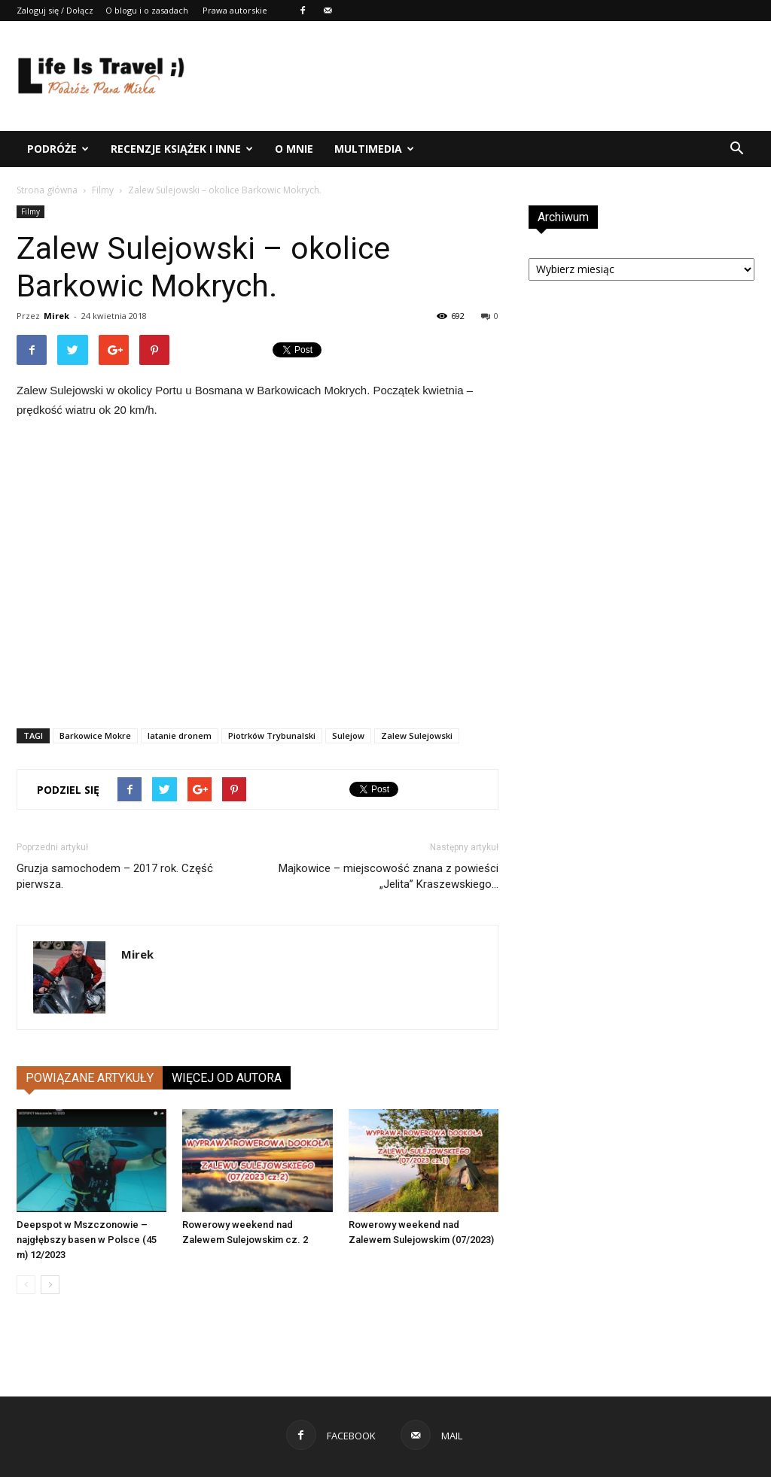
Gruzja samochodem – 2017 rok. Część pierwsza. (115, 876)
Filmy (103, 190)
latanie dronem (180, 735)
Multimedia (374, 148)
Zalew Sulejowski (417, 735)
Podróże (58, 148)
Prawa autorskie (235, 10)
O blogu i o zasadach (146, 10)
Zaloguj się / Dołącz (55, 10)
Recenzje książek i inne (182, 148)
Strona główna (47, 190)
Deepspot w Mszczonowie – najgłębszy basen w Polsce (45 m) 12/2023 (87, 1239)
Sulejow (348, 735)
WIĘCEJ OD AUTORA (227, 1078)
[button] (736, 149)
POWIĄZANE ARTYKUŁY (90, 1078)
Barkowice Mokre (95, 735)
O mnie (294, 148)
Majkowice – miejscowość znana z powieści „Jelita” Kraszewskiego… (388, 876)
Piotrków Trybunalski (271, 735)
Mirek (56, 315)
